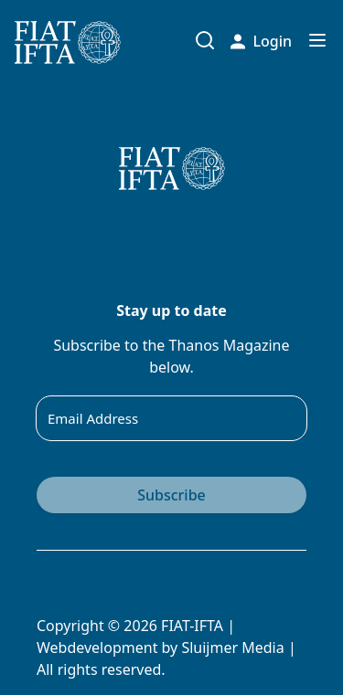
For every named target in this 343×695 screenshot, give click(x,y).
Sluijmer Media (232, 647)
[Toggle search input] (205, 40)
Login (261, 41)
